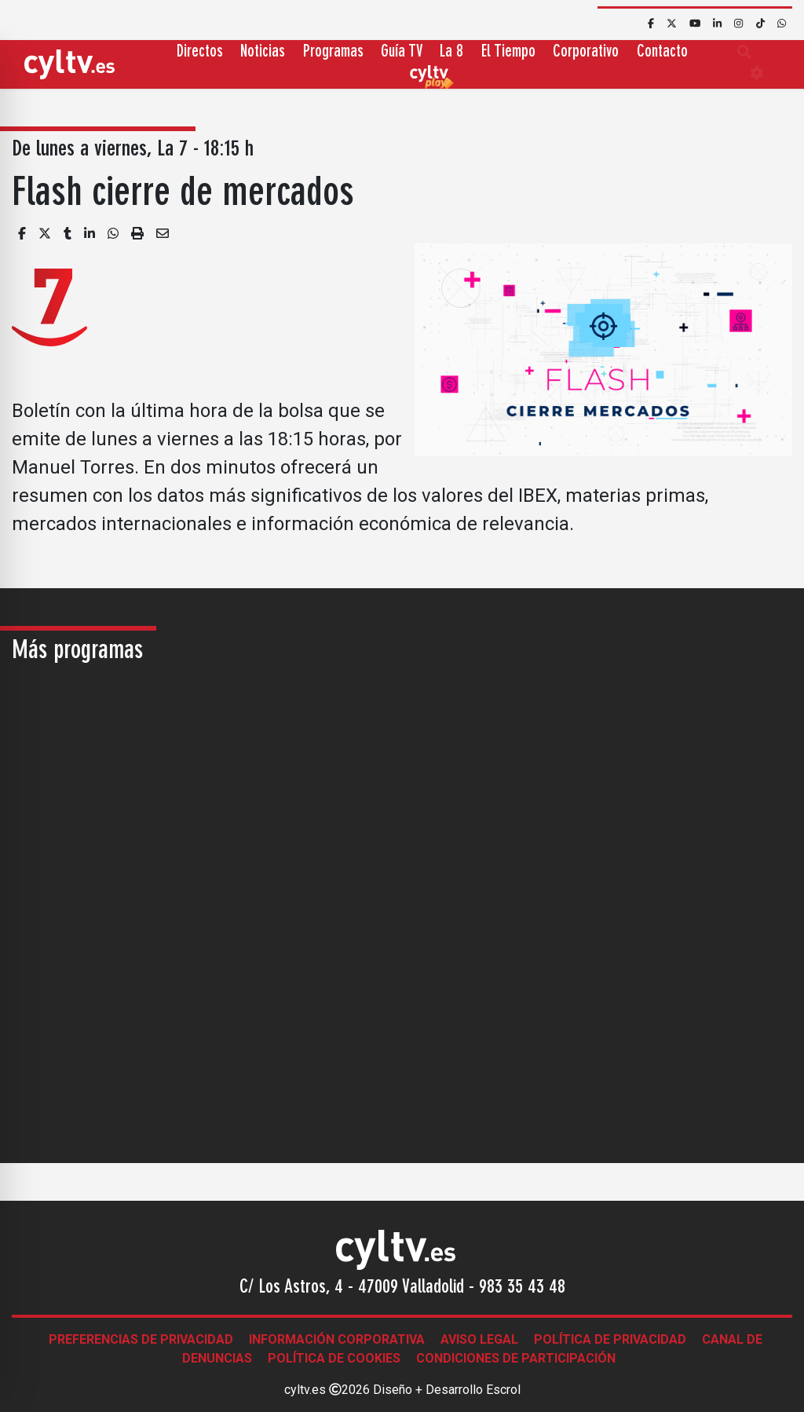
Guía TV (401, 52)
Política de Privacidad (610, 1339)
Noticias (262, 52)
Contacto (662, 52)
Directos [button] (200, 52)
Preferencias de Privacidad (141, 1339)
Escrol (503, 1389)
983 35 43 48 (522, 1287)
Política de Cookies (334, 1358)
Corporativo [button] (586, 52)
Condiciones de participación (516, 1358)
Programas (333, 52)
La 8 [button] (451, 52)
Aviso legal (479, 1339)
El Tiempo (508, 52)
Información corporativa (337, 1339)
